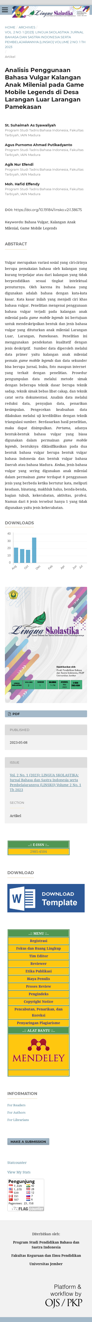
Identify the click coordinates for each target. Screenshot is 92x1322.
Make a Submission (28, 1142)
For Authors (16, 1112)
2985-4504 (38, 851)
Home (10, 27)
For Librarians (18, 1120)
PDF (16, 714)
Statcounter (17, 1162)
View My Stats (18, 1172)
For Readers (16, 1105)
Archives (27, 27)
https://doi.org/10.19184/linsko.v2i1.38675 (48, 210)
